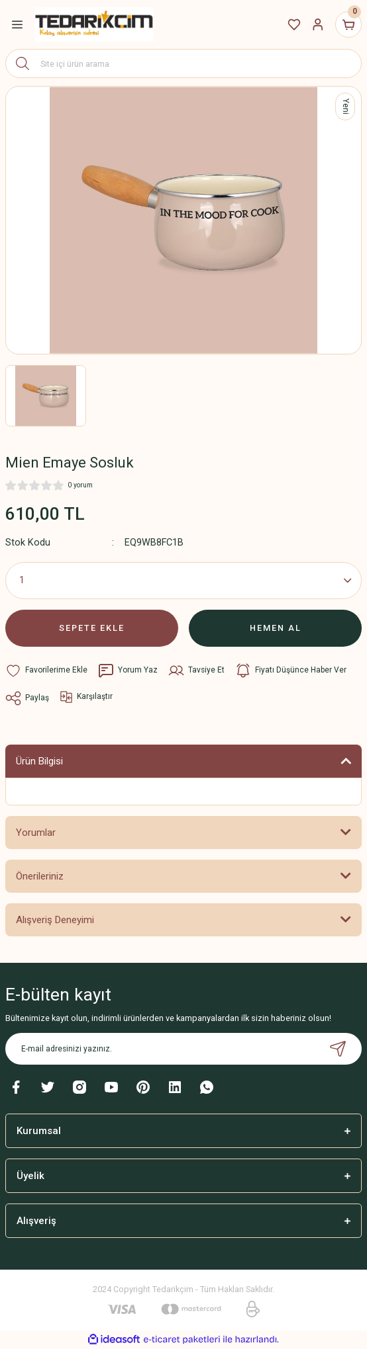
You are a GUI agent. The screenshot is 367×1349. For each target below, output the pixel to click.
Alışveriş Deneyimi (55, 920)
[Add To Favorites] (46, 670)
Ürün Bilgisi (39, 761)
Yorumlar (36, 832)
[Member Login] (318, 24)
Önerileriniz (40, 876)
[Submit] (338, 1049)
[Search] (183, 63)
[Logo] (94, 24)
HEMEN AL (275, 628)
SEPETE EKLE (92, 628)
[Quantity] (183, 580)
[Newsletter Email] (183, 1049)
